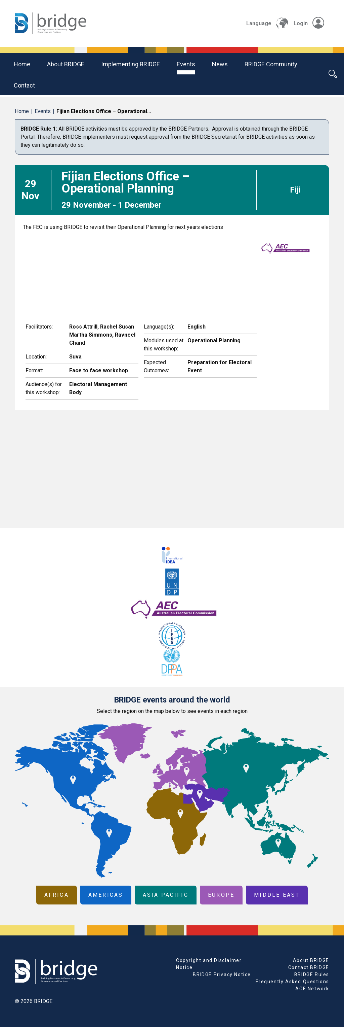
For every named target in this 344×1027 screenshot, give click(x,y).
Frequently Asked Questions (292, 981)
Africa (56, 895)
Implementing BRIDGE (130, 64)
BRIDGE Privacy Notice (222, 974)
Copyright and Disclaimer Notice (209, 964)
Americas (105, 895)
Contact (24, 85)
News (220, 64)
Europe (221, 895)
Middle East (277, 895)
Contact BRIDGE (308, 967)
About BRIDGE (65, 64)
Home (22, 64)
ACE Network (312, 988)
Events (186, 64)
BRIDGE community (271, 64)
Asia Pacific (165, 895)
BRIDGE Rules (311, 974)
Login (309, 23)
